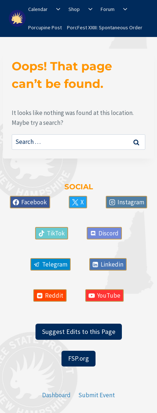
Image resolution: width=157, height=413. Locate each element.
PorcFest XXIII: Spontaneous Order (104, 27)
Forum (108, 9)
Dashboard (56, 395)
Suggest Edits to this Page (78, 331)
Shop (74, 9)
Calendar (38, 9)
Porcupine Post (45, 27)
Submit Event (96, 395)
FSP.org (78, 358)
